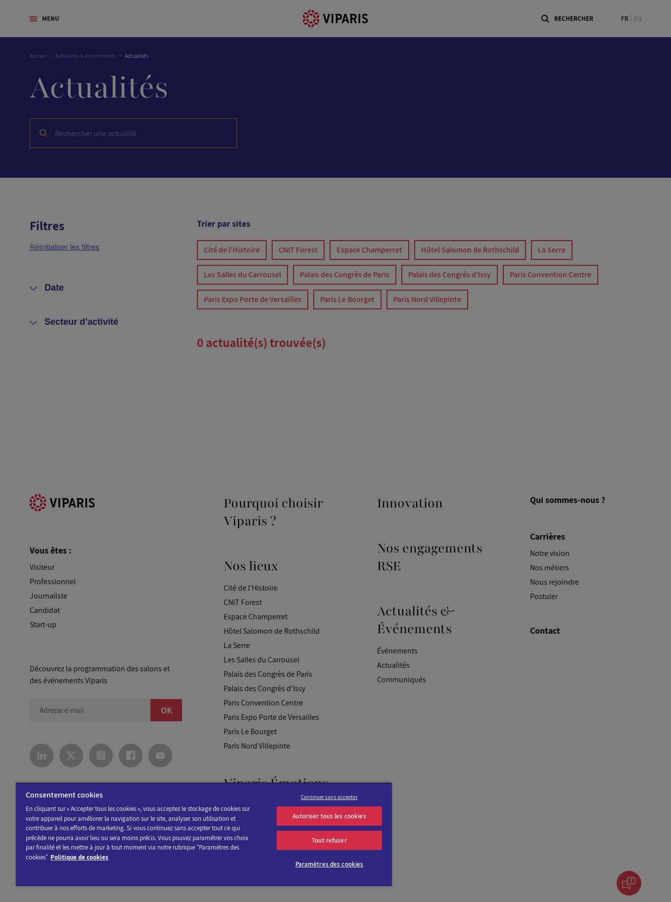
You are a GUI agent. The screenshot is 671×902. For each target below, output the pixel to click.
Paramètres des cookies (329, 864)
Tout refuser (329, 840)
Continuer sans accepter (329, 797)
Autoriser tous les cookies (329, 816)
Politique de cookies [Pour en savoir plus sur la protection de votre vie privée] (79, 857)
